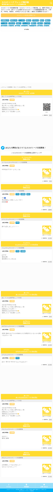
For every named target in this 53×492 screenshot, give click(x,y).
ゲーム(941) (22, 20)
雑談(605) (47, 20)
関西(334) (33, 23)
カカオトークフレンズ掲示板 (15, 3)
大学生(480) (12, 23)
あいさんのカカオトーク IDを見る (26, 294)
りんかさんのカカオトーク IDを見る (26, 244)
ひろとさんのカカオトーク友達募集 (13, 219)
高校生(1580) (13, 20)
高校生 (28, 194)
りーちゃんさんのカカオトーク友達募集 (14, 162)
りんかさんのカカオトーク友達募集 (13, 248)
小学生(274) (4, 26)
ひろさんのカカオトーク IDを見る (26, 351)
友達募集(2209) (5, 20)
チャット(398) (26, 23)
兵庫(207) (17, 26)
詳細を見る (26, 159)
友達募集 (12, 99)
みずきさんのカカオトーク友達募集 (13, 326)
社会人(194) (24, 26)
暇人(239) (11, 26)
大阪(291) (40, 23)
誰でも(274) (47, 23)
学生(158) (46, 26)
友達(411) (18, 23)
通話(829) (28, 20)
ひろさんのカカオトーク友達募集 (12, 354)
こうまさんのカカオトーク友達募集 (13, 191)
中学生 (17, 194)
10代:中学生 (5, 99)
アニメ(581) (4, 23)
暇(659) (42, 20)
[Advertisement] (26, 45)
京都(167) (40, 26)
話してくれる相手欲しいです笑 (12, 96)
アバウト (8, 486)
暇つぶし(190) (32, 26)
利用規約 (26, 486)
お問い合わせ (44, 486)
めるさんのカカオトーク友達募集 (12, 457)
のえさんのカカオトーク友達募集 (12, 429)
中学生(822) (35, 20)
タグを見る (26, 29)
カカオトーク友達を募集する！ (26, 15)
